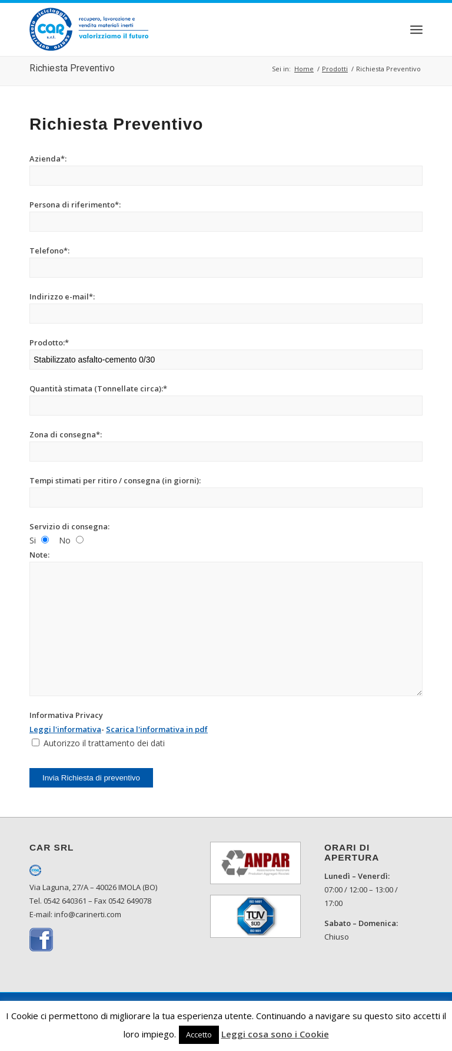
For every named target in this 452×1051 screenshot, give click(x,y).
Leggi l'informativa (65, 729)
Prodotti (335, 68)
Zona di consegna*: (65, 434)
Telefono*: (49, 250)
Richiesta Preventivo (72, 68)
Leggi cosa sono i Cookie (275, 1034)
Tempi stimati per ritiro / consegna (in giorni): (115, 480)
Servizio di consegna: (69, 526)
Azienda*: (48, 158)
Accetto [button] (199, 1034)
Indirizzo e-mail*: (62, 296)
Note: (39, 554)
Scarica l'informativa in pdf (157, 729)
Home (304, 68)
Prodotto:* (49, 342)
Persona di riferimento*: (75, 204)
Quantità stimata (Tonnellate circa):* (98, 388)
